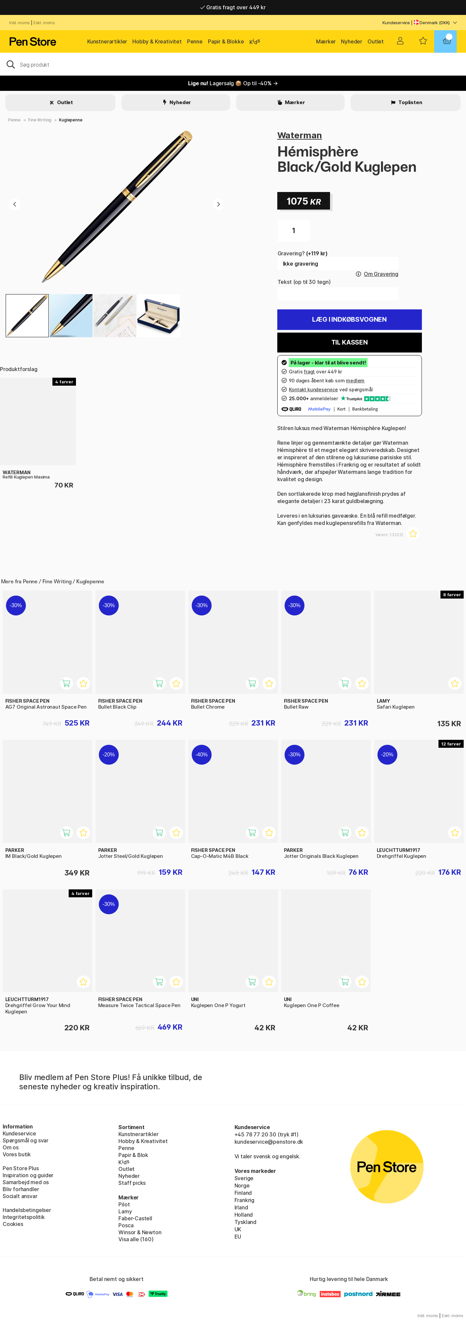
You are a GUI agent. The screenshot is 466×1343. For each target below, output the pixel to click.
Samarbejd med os (26, 1182)
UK (237, 1229)
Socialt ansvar (20, 1196)
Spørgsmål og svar (25, 1140)
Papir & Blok (133, 1155)
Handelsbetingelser (27, 1210)
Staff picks (132, 1183)
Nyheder (351, 41)
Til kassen (349, 342)
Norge (242, 1185)
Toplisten (409, 102)
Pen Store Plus (21, 1168)
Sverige (244, 1178)
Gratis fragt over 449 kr (232, 7)
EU (237, 1236)
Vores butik (17, 1154)
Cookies (13, 1224)
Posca (125, 1225)
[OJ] (233, 64)
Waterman (299, 135)
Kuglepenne (70, 119)
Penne (195, 41)
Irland (241, 1207)
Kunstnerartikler (107, 41)
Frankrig (244, 1200)
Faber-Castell (135, 1218)
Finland (243, 1192)
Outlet (375, 41)
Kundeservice (396, 22)
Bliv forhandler (21, 1189)
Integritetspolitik (24, 1217)
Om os (11, 1147)
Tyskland (245, 1222)
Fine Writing (39, 119)
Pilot (124, 1204)
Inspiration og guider (28, 1175)
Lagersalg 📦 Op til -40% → (233, 83)
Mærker (326, 41)
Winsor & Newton (139, 1232)
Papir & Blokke (226, 41)
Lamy (125, 1211)
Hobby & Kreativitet (157, 41)
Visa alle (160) (135, 1239)
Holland (243, 1214)
